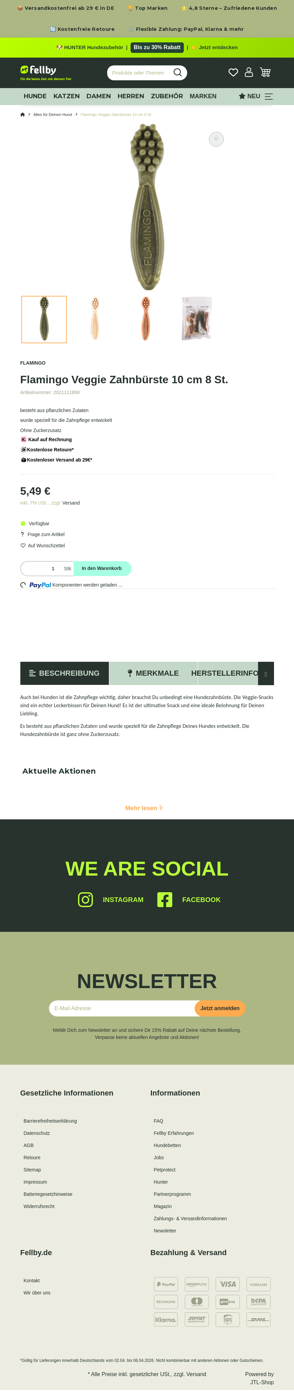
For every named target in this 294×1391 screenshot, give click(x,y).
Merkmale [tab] (153, 674)
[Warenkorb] (265, 74)
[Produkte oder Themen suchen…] (138, 74)
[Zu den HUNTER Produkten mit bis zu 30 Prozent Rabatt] (147, 48)
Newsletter (165, 1232)
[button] (249, 74)
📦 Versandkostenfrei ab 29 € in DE (65, 8)
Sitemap (32, 1171)
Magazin (163, 1207)
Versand (71, 504)
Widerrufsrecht (39, 1207)
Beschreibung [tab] (64, 674)
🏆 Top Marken (148, 8)
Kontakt (32, 1282)
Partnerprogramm (172, 1195)
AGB (29, 1146)
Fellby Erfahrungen (174, 1134)
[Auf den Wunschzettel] (216, 140)
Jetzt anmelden (220, 1009)
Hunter (161, 1183)
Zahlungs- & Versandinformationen (190, 1220)
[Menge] (40, 569)
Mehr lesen (143, 809)
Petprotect (165, 1171)
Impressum (35, 1183)
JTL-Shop (262, 1383)
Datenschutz (37, 1134)
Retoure (32, 1159)
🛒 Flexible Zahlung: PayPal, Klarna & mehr (186, 29)
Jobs (159, 1159)
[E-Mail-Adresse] (124, 1010)
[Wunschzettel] (233, 74)
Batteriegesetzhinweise (48, 1195)
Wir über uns (37, 1294)
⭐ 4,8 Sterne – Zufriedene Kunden (229, 8)
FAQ (158, 1122)
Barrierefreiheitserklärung (50, 1122)
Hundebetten (167, 1146)
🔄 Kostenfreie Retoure (82, 29)
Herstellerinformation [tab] (242, 674)
